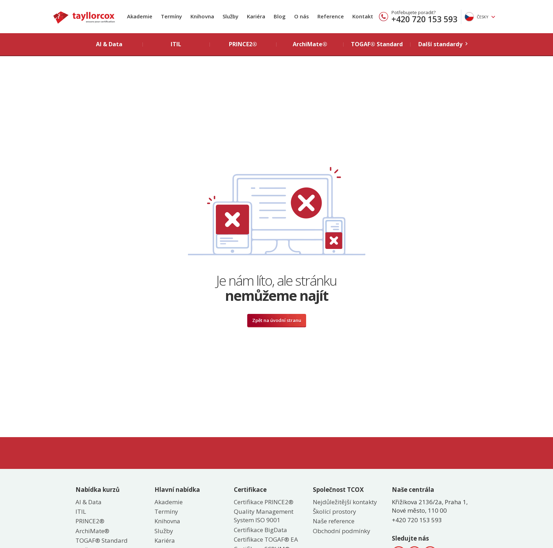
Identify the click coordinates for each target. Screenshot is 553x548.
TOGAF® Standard (101, 540)
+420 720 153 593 (424, 19)
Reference (330, 16)
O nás (301, 16)
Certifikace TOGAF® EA (266, 539)
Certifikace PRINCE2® (263, 502)
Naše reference (333, 521)
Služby (230, 16)
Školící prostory (334, 511)
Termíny (171, 16)
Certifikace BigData (260, 530)
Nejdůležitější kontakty (345, 502)
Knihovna (202, 16)
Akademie (139, 16)
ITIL (80, 511)
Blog (280, 16)
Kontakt (362, 16)
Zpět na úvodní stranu (276, 320)
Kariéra (256, 16)
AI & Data (88, 502)
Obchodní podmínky (341, 531)
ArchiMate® (92, 531)
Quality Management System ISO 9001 (263, 515)
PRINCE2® (89, 521)
